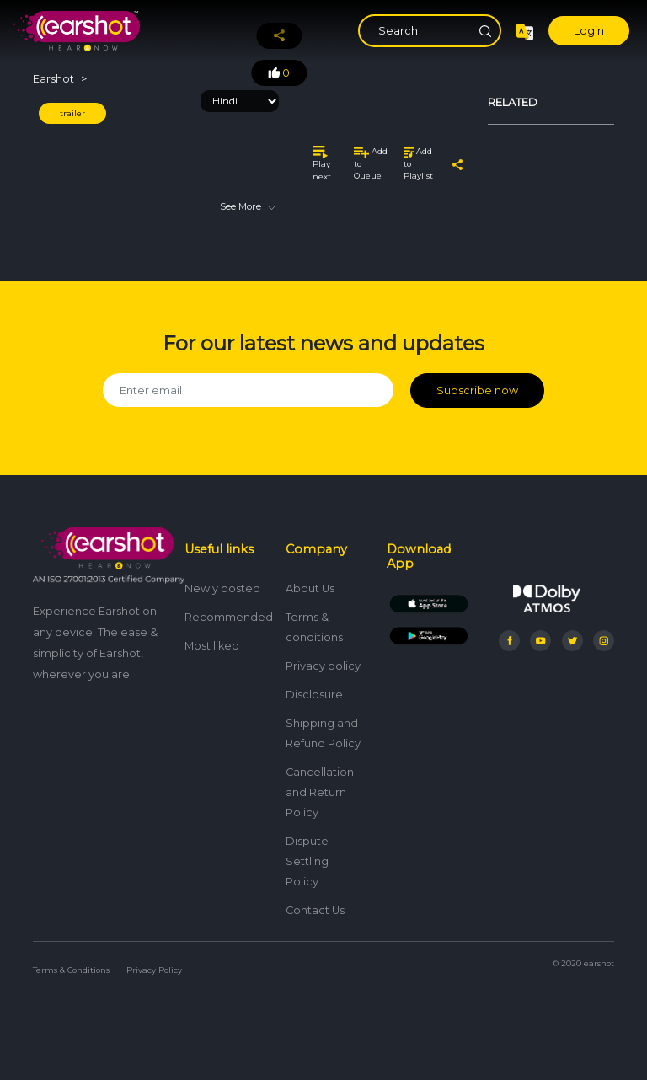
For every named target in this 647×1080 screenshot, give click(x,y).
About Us (310, 588)
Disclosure (314, 694)
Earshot (53, 78)
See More (247, 206)
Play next (322, 163)
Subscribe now (477, 390)
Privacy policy (323, 666)
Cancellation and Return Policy (320, 792)
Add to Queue (371, 163)
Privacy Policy (154, 970)
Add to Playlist (418, 163)
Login (589, 30)
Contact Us (315, 910)
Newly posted (222, 588)
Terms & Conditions (71, 970)
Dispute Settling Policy (307, 861)
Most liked (211, 645)
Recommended (228, 617)
